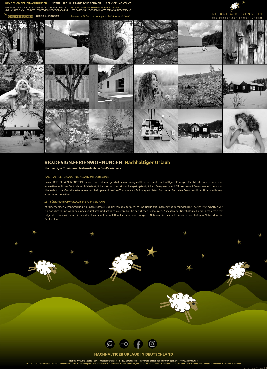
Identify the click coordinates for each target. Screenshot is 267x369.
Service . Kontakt (118, 3)
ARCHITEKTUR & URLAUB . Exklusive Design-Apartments (35, 7)
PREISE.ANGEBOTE (47, 16)
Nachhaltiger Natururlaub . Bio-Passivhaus (96, 7)
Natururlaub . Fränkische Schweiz (76, 3)
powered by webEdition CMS (255, 368)
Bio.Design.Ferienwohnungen (26, 3)
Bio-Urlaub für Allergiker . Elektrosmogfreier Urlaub (36, 10)
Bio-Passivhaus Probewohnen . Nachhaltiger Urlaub (101, 10)
